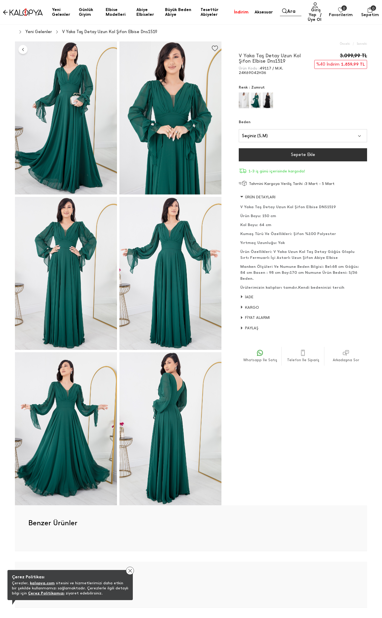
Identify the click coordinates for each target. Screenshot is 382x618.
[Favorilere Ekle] (215, 48)
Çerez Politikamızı (46, 593)
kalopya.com (42, 583)
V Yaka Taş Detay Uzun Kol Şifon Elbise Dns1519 (109, 32)
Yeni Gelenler (38, 32)
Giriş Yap (315, 12)
